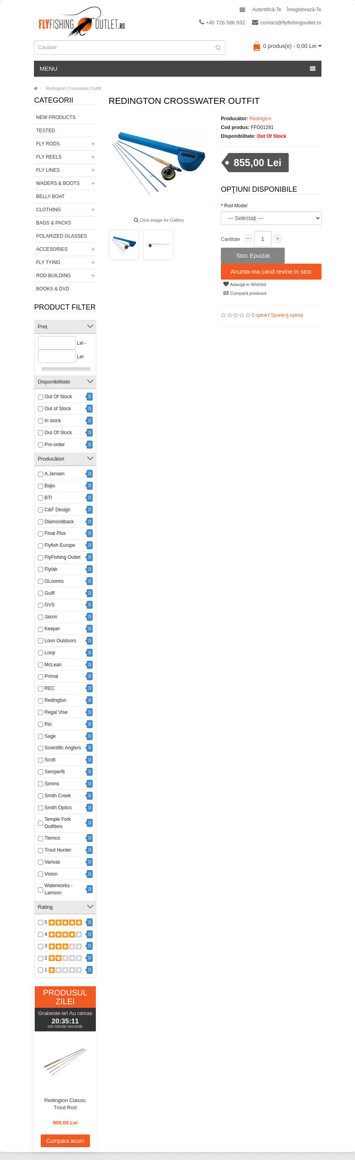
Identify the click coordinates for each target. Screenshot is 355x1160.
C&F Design (58, 509)
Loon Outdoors (60, 641)
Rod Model (235, 206)
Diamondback (59, 521)
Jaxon (51, 617)
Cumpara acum (65, 1141)
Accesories (52, 249)
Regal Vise (56, 712)
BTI (48, 498)
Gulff (50, 593)
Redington (56, 700)
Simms (52, 784)
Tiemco (52, 838)
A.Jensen (55, 474)
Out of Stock (58, 408)
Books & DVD (52, 289)
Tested (45, 130)
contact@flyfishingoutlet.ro (286, 22)
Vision (51, 874)
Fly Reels (49, 157)
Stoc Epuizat (253, 255)
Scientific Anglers (63, 748)
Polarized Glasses (61, 236)
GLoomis (54, 581)
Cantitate (230, 239)
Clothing (48, 210)
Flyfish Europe (60, 545)
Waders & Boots (58, 183)
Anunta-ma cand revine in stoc (271, 271)
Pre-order (55, 444)
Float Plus (55, 533)
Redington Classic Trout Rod (65, 1103)
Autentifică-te (267, 9)
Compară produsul (244, 293)
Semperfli (55, 772)
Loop (50, 652)
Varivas (52, 862)
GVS (50, 605)
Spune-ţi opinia (287, 315)
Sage (50, 736)
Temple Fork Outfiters (58, 822)
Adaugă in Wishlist (244, 284)
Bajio (50, 486)
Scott (50, 760)
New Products (56, 117)
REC (50, 688)
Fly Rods (48, 144)
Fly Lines (48, 170)
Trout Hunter (58, 850)
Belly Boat (50, 196)
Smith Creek (58, 795)
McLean (53, 664)
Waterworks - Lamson (59, 889)
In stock (53, 420)
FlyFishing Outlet (63, 557)
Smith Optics (58, 807)
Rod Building (53, 275)
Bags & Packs (53, 223)
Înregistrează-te (304, 9)
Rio (48, 724)
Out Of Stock (58, 396)
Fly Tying (48, 262)
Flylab (51, 569)
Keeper (52, 629)
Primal (51, 676)
